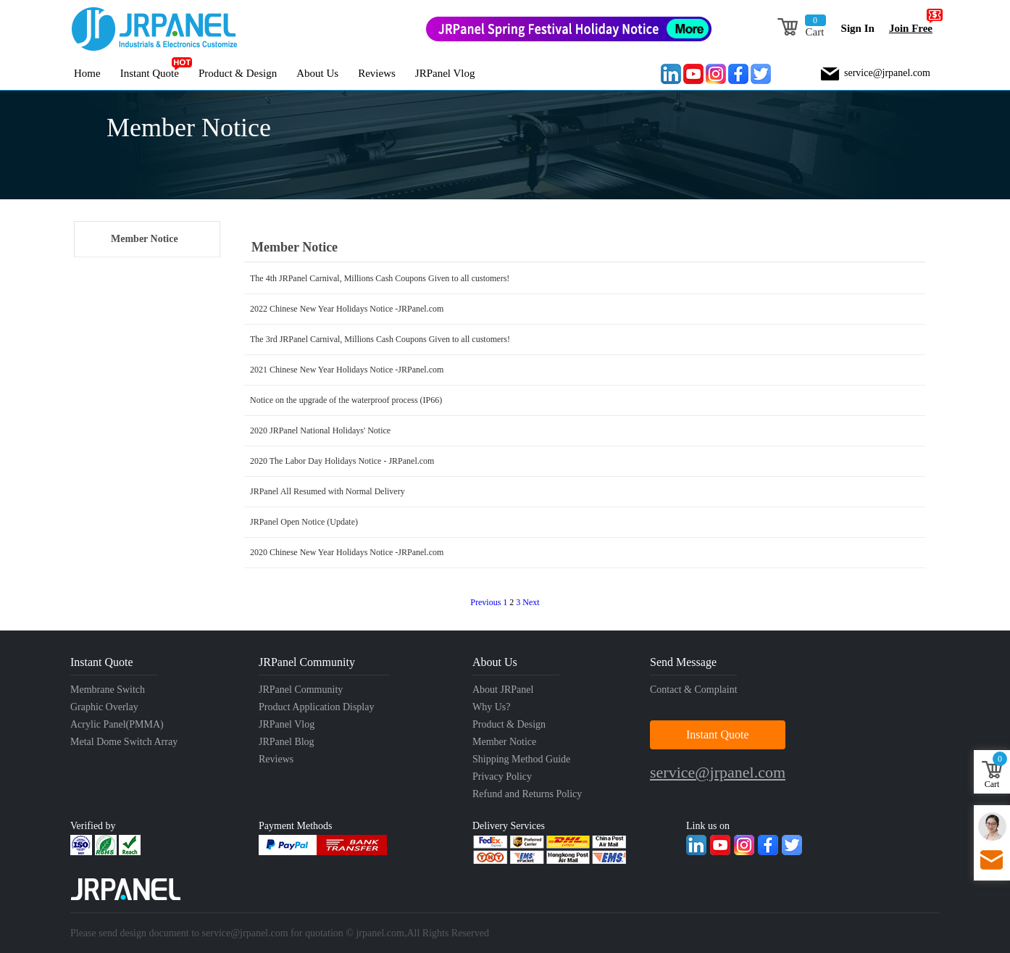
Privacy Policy (502, 776)
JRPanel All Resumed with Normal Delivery (327, 491)
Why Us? (491, 707)
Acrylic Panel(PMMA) (117, 724)
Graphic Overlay (104, 707)
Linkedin (671, 74)
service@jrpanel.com (887, 72)
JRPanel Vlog (445, 73)
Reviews (377, 73)
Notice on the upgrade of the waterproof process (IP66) (346, 400)
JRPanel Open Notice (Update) (304, 522)
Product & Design (238, 73)
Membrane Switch (107, 689)
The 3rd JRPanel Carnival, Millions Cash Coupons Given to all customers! (380, 339)
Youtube (693, 74)
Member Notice (144, 238)
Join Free (914, 22)
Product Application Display (316, 707)
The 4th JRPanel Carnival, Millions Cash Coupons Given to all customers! (379, 278)
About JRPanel (502, 689)
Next (530, 602)
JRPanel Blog (286, 741)
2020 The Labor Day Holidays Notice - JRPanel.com (342, 461)
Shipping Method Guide (521, 759)
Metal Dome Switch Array (124, 741)
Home (87, 73)
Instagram (716, 74)
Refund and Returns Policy (527, 793)
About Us (317, 73)
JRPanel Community (301, 689)
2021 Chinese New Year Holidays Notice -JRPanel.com (346, 370)
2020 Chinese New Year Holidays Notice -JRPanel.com (346, 552)
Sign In (858, 28)
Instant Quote (149, 73)
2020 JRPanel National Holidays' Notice (320, 430)
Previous (485, 602)
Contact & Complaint (694, 689)
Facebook (738, 74)
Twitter (761, 74)
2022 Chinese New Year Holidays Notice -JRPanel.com (346, 309)
